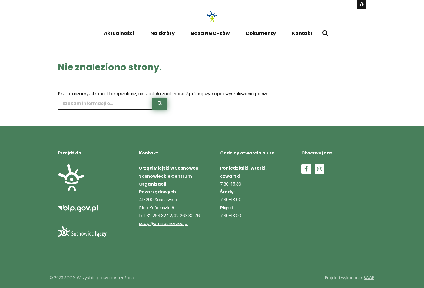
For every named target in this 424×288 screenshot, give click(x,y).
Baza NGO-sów (210, 33)
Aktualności (119, 33)
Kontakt (302, 33)
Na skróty (162, 33)
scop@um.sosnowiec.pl (163, 223)
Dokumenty (261, 33)
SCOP (369, 277)
